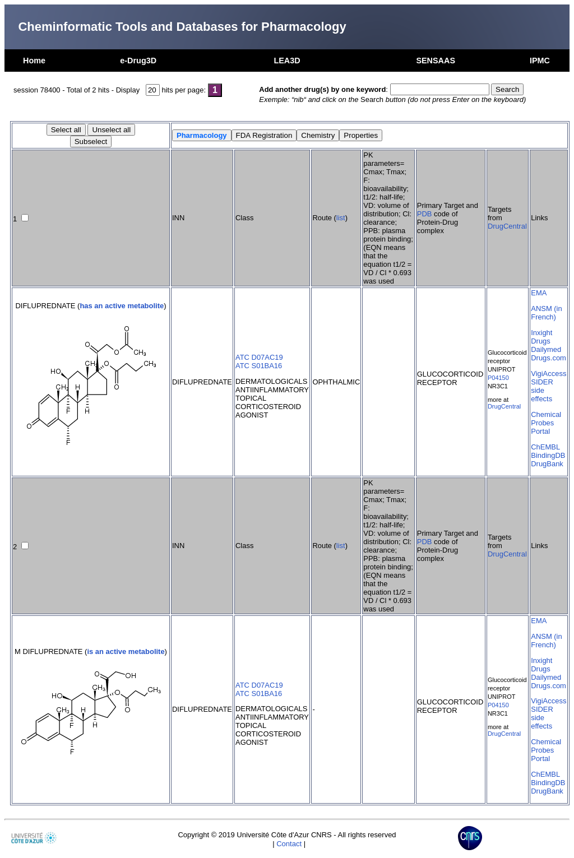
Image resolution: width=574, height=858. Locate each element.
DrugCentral (507, 226)
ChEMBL (545, 447)
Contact (289, 844)
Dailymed (546, 349)
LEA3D (287, 60)
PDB (424, 214)
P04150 (498, 377)
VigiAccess (548, 373)
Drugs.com (548, 358)
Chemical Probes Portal (546, 422)
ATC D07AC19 (259, 357)
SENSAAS (435, 60)
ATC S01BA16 (258, 365)
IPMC (540, 60)
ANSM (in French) (546, 312)
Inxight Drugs (541, 336)
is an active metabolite (125, 651)
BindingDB (548, 455)
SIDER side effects (542, 390)
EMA (539, 293)
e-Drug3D (138, 60)
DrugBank (547, 464)
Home (34, 60)
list (340, 218)
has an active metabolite (122, 306)
